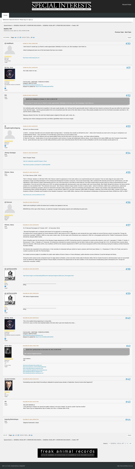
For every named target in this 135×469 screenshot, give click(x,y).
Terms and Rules (124, 465)
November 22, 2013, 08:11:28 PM (30, 268)
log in (25, 19)
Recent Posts (126, 4)
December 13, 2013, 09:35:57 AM (30, 419)
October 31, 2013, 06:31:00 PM (30, 152)
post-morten (10, 379)
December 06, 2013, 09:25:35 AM (30, 317)
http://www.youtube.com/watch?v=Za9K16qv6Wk (36, 164)
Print (129, 37)
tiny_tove (9, 67)
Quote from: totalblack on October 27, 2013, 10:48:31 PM (41, 99)
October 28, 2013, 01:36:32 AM (30, 95)
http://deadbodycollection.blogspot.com (32, 371)
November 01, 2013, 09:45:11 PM (30, 172)
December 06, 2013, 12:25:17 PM (30, 345)
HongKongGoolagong (12, 128)
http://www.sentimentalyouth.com (31, 57)
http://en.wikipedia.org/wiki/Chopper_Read (35, 161)
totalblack (9, 43)
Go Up (5, 435)
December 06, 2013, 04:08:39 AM (30, 293)
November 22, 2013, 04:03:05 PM (30, 224)
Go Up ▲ (131, 465)
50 (31, 37)
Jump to (105, 443)
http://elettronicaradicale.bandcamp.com (33, 84)
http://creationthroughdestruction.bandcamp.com (35, 370)
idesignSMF (22, 465)
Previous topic (119, 32)
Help (118, 465)
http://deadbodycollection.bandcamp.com (33, 373)
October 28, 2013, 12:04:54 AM (30, 67)
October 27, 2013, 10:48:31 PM (30, 43)
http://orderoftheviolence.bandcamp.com (33, 368)
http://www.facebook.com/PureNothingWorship (34, 366)
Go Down (6, 37)
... (30, 37)
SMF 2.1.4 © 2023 (6, 465)
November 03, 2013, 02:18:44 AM (31, 202)
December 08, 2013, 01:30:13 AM (30, 378)
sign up (31, 19)
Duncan (9, 202)
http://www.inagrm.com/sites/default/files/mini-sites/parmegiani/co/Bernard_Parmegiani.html (48, 275)
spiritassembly (11, 269)
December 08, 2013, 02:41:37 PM (30, 401)
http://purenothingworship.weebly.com (32, 365)
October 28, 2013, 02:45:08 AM (30, 126)
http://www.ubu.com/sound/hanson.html (34, 194)
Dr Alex (9, 346)
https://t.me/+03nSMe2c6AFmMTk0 (44, 86)
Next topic (128, 32)
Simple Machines (15, 465)
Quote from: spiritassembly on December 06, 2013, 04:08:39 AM (43, 349)
